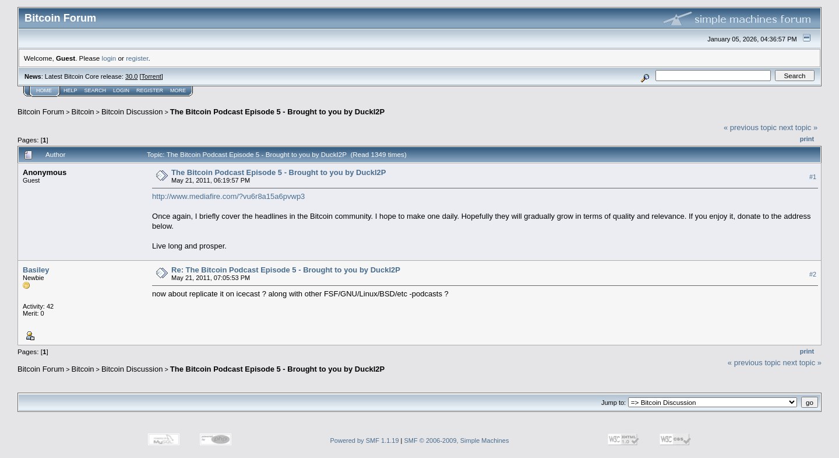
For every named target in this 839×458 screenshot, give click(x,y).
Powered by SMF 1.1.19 (364, 440)
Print (807, 138)
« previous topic (750, 127)
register (137, 58)
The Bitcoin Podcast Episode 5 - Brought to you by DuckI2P (277, 111)
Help (70, 90)
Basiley (36, 269)
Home (44, 90)
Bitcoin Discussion (132, 111)
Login (121, 90)
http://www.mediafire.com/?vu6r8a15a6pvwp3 (228, 196)
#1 (812, 176)
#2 (812, 274)
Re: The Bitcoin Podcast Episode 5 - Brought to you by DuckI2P (285, 269)
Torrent (151, 76)
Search (95, 90)
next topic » (798, 127)
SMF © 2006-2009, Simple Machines (456, 440)
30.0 (131, 76)
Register (149, 90)
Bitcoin (83, 111)
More (178, 90)
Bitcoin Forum (40, 111)
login (109, 58)
